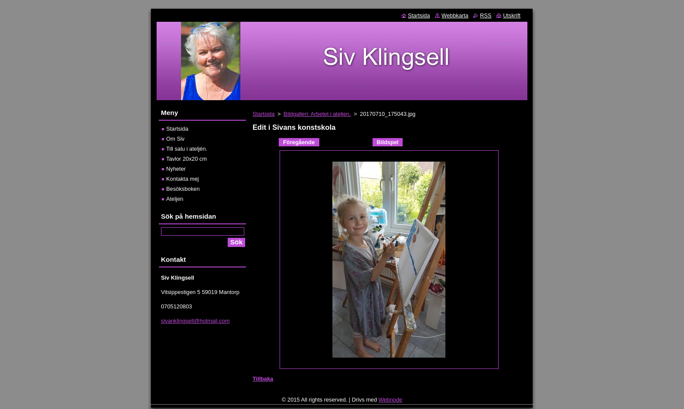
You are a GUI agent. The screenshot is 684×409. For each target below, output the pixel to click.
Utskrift (511, 15)
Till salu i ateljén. (186, 148)
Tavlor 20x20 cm (186, 158)
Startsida (264, 114)
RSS (485, 15)
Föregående (299, 142)
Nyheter (176, 169)
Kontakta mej (182, 179)
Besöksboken (183, 189)
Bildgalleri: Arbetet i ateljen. (317, 114)
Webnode (391, 402)
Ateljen (174, 199)
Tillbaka (263, 378)
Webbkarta (455, 15)
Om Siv (175, 138)
